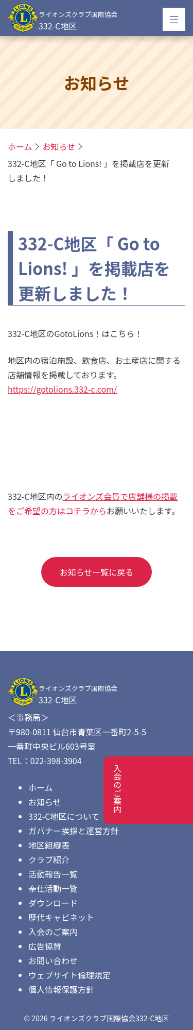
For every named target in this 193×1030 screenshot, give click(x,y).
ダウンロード (53, 903)
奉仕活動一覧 (53, 888)
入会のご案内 (53, 931)
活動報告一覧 (53, 874)
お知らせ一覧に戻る (97, 572)
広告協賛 (44, 946)
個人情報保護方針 (61, 989)
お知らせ (59, 146)
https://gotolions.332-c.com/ (62, 389)
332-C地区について (63, 816)
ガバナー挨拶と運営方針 (73, 830)
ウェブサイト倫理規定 (69, 975)
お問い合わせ (53, 960)
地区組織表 (48, 845)
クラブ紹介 (48, 859)
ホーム (40, 787)
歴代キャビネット (61, 917)
